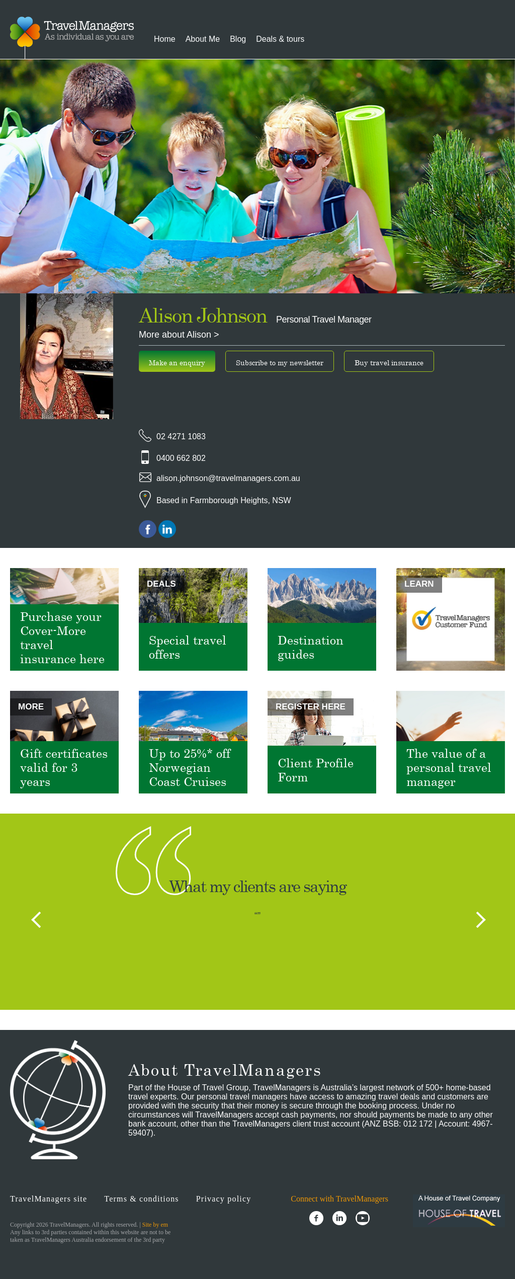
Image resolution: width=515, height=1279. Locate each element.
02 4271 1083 (181, 436)
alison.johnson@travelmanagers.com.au (228, 478)
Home (165, 39)
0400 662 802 (181, 458)
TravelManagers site (48, 1198)
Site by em (155, 1224)
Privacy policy (223, 1198)
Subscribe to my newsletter (279, 362)
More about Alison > (179, 335)
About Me (203, 39)
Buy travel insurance (389, 362)
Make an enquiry (177, 362)
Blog (238, 39)
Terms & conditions (141, 1198)
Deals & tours (280, 39)
